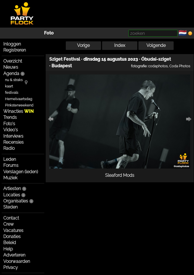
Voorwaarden (16, 261)
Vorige (83, 45)
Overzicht (12, 61)
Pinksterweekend (19, 105)
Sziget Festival (64, 59)
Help (8, 249)
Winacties (18, 111)
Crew (8, 224)
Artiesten (12, 188)
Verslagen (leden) (20, 171)
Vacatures (13, 230)
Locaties (11, 194)
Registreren (14, 50)
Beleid (9, 242)
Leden (9, 159)
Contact (11, 218)
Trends (10, 117)
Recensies (13, 142)
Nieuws (10, 67)
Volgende (156, 45)
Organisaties (15, 201)
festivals (11, 92)
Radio (9, 148)
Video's (10, 129)
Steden (10, 207)
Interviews (13, 136)
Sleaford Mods (119, 175)
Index (119, 45)
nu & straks (14, 80)
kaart (9, 86)
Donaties (12, 236)
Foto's (9, 123)
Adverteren (14, 255)
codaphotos (158, 66)
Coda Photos (179, 66)
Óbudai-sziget (156, 59)
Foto (49, 33)
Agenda (11, 73)
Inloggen (12, 44)
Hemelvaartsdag (18, 99)
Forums (10, 165)
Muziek (10, 177)
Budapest (61, 65)
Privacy (10, 267)
